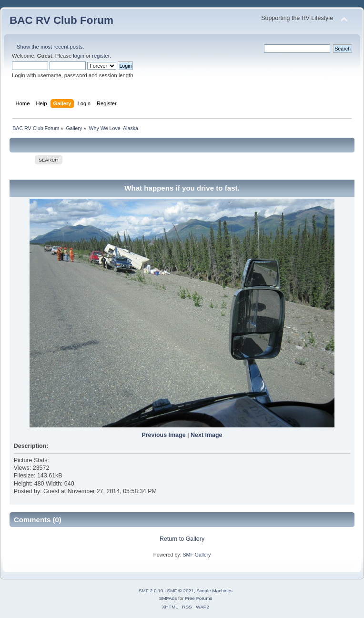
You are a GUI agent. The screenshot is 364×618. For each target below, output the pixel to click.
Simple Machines (214, 590)
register (101, 56)
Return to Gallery (182, 539)
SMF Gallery (196, 554)
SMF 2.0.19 (151, 590)
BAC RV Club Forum (61, 20)
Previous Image (163, 435)
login (78, 56)
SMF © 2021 (180, 590)
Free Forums (198, 598)
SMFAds (168, 598)
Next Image (206, 435)
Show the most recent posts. (50, 47)
